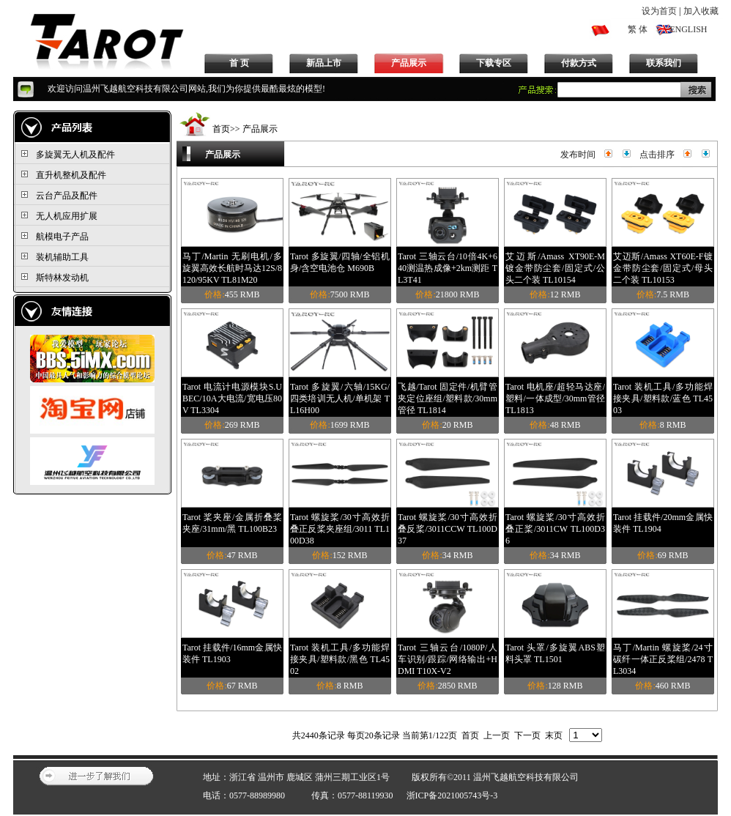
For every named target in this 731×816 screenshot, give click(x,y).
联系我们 (663, 63)
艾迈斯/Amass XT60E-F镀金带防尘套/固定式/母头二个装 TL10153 (663, 268)
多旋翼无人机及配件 (75, 154)
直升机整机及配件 (71, 175)
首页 (221, 129)
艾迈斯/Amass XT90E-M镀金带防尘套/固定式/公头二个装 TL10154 (555, 268)
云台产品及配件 (66, 195)
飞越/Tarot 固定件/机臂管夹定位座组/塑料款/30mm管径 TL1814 (447, 398)
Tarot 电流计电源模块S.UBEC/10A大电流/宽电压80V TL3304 (232, 398)
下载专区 (493, 63)
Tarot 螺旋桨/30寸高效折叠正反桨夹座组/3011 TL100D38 (340, 529)
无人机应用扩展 (66, 216)
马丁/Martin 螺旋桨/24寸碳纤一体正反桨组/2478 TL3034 (663, 659)
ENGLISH (688, 29)
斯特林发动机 (62, 277)
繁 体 (637, 29)
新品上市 (323, 63)
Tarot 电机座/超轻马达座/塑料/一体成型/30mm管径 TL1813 (555, 398)
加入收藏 (701, 11)
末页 (554, 735)
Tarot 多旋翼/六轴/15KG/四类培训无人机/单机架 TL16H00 (340, 398)
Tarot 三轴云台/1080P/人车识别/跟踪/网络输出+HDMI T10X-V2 (447, 659)
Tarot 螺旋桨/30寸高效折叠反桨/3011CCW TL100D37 (447, 529)
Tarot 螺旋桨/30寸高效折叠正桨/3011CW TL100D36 (555, 529)
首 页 (239, 63)
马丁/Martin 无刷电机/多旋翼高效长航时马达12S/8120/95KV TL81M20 (232, 268)
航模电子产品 (62, 236)
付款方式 (578, 63)
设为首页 (659, 11)
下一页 (527, 735)
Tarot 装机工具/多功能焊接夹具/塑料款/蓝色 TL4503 (663, 398)
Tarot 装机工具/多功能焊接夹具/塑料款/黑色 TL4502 (340, 659)
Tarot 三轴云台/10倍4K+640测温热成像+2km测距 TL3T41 (447, 268)
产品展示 (408, 63)
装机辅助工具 (62, 257)
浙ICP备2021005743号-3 (452, 795)
